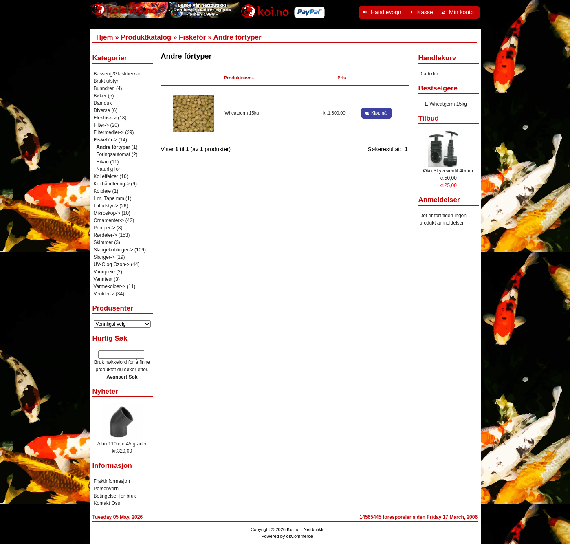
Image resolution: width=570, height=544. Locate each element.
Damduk (103, 103)
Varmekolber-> (109, 286)
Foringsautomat (113, 154)
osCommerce (299, 536)
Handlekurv (437, 58)
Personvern (106, 488)
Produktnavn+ (239, 77)
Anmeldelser (439, 200)
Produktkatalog (146, 37)
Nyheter (105, 391)
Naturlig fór (108, 169)
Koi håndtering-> (112, 184)
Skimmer (103, 242)
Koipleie (102, 191)
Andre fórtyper (237, 37)
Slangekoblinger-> (113, 250)
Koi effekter (106, 176)
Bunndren (104, 88)
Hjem (104, 37)
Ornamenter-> (109, 220)
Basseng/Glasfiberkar (117, 74)
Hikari (102, 162)
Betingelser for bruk (115, 496)
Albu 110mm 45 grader (122, 444)
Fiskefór (192, 37)
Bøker (100, 96)
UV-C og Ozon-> (112, 264)
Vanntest (103, 279)
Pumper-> (104, 228)
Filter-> (101, 125)
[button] (383, 12)
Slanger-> (104, 257)
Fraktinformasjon (112, 481)
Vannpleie (104, 272)
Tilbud (428, 118)
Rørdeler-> (105, 235)
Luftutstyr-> (106, 206)
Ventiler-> (104, 294)
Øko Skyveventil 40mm (448, 171)
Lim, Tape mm (109, 198)
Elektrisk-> (105, 118)
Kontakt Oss (107, 503)
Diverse (102, 110)
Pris (341, 77)
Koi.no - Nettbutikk (305, 529)
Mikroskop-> (107, 213)
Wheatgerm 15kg (242, 112)
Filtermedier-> (109, 132)
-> (105, 140)
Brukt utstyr (106, 81)
